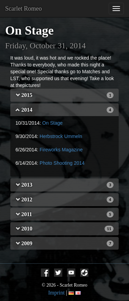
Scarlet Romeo (23, 8)
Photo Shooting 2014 (62, 163)
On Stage (52, 123)
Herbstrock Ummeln (61, 136)
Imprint (56, 293)
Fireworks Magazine (61, 149)
